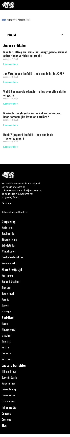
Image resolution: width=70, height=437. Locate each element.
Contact (6, 414)
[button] (65, 5)
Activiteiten (8, 228)
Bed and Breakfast (11, 282)
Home (4, 19)
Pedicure (6, 353)
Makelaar (6, 335)
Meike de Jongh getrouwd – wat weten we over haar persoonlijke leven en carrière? (32, 115)
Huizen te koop (9, 389)
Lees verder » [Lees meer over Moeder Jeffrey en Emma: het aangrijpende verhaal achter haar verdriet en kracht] (10, 64)
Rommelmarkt (9, 263)
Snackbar (6, 288)
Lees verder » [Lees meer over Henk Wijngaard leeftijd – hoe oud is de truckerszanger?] (10, 147)
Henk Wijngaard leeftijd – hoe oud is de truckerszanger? (28, 136)
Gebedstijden (8, 245)
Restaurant (7, 276)
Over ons (6, 420)
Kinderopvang (8, 329)
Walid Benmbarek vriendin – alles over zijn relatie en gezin (34, 93)
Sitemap (6, 203)
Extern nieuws (8, 401)
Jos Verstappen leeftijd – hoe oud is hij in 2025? (33, 73)
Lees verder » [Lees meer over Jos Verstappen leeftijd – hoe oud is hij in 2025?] (10, 82)
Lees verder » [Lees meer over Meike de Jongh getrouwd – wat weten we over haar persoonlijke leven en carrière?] (10, 125)
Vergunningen (8, 383)
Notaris (5, 347)
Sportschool (8, 293)
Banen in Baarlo (9, 377)
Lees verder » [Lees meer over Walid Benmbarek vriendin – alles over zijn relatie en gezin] (10, 103)
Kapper (5, 324)
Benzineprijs (8, 234)
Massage (6, 311)
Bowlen (5, 305)
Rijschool (6, 359)
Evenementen (8, 395)
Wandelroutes (9, 251)
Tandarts (6, 341)
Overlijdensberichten (12, 257)
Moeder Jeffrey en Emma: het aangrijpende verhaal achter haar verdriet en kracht (35, 54)
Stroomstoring (9, 239)
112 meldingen (9, 371)
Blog (4, 425)
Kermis (5, 299)
